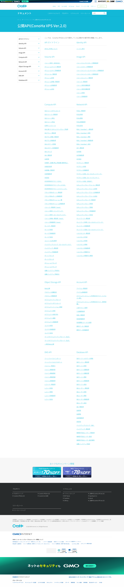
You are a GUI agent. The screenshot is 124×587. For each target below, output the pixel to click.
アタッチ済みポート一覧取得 (53, 192)
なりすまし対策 (75, 543)
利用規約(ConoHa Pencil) (102, 519)
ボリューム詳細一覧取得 (52, 82)
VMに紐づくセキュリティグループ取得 (56, 129)
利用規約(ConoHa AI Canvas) (88, 519)
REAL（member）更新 (83, 137)
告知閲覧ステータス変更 (84, 322)
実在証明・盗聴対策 (17, 543)
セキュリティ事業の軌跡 (86, 543)
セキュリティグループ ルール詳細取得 (88, 192)
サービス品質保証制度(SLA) (54, 521)
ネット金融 (79, 582)
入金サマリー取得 (82, 308)
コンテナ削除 (49, 325)
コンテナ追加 (49, 333)
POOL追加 (80, 125)
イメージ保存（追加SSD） (53, 63)
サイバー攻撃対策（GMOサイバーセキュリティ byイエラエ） (36, 543)
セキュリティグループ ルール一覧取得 (88, 185)
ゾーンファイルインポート (53, 358)
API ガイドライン (52, 42)
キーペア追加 (49, 237)
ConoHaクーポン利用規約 (52, 519)
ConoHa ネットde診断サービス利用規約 (70, 519)
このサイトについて (54, 13)
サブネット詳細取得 (83, 170)
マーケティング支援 (58, 582)
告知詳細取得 (81, 319)
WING (54, 6)
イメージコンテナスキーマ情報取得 (87, 63)
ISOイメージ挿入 (50, 118)
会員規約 (15, 519)
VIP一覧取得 (80, 148)
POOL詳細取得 (81, 122)
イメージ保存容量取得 (83, 85)
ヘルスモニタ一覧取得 (83, 233)
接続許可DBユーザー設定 (84, 436)
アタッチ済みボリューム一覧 (53, 200)
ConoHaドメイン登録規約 (24, 519)
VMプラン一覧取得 (50, 133)
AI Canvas (71, 6)
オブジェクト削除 (50, 311)
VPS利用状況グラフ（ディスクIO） (55, 185)
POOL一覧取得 (81, 111)
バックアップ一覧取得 (51, 248)
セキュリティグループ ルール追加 (87, 196)
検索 (104, 13)
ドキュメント (24, 13)
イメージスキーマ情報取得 (85, 67)
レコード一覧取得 (50, 384)
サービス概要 (100, 521)
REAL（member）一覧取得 (85, 129)
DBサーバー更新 (81, 377)
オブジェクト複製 (50, 318)
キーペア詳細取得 (50, 233)
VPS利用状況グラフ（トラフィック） (56, 189)
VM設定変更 (48, 166)
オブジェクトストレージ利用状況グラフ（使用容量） (91, 303)
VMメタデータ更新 (50, 144)
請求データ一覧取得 (83, 326)
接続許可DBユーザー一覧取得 (86, 433)
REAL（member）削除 (83, 133)
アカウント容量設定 (51, 292)
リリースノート (85, 13)
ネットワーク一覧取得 (83, 218)
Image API (81, 56)
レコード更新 (49, 392)
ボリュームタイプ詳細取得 (53, 70)
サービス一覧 (85, 6)
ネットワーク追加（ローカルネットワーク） (90, 230)
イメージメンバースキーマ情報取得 (87, 74)
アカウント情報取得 (51, 296)
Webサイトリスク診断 (59, 541)
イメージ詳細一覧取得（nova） (54, 218)
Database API (82, 352)
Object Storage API (53, 282)
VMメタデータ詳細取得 (52, 148)
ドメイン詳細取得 (50, 381)
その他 (100, 582)
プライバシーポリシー (75, 521)
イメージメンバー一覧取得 (85, 78)
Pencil (77, 6)
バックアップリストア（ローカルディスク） (58, 244)
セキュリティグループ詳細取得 (86, 211)
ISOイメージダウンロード (52, 111)
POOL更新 (80, 118)
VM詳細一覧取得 (50, 170)
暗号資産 (85, 582)
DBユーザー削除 (81, 392)
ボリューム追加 (49, 89)
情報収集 (73, 582)
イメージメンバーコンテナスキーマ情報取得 (90, 70)
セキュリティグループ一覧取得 (86, 200)
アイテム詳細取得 (82, 292)
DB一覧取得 (80, 407)
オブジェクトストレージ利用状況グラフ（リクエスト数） (91, 297)
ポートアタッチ (49, 256)
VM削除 (47, 159)
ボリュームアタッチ (51, 263)
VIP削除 (79, 152)
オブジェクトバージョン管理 (53, 307)
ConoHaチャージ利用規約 (38, 519)
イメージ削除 (81, 93)
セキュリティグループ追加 (85, 215)
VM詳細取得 (48, 174)
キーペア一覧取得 (50, 226)
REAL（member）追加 (83, 144)
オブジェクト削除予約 (51, 314)
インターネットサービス (18, 582)
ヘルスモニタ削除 (82, 241)
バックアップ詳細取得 (51, 252)
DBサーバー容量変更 (83, 373)
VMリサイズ (48, 152)
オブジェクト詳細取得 (51, 322)
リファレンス (75, 13)
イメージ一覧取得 (82, 82)
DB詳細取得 (80, 418)
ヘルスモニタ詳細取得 (83, 248)
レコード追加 (49, 399)
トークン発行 (81, 49)
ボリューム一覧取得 (51, 74)
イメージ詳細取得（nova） (53, 222)
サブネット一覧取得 (83, 163)
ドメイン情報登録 (50, 377)
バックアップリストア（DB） (86, 425)
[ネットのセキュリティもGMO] (14, 1)
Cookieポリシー (86, 521)
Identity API (81, 42)
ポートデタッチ (49, 259)
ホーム (19, 20)
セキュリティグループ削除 (85, 204)
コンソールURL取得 (51, 241)
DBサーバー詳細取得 (83, 381)
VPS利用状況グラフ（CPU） (53, 181)
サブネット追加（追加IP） (85, 181)
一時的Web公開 (49, 344)
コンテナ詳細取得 (50, 329)
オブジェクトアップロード (53, 300)
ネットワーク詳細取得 (83, 226)
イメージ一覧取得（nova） (53, 207)
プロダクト (65, 13)
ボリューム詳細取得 (51, 85)
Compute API (50, 104)
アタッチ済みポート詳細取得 (53, 196)
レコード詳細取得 (50, 396)
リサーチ (67, 582)
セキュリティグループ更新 (85, 207)
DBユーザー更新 (81, 396)
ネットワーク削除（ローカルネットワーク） (90, 222)
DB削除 (79, 410)
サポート (93, 6)
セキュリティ (50, 582)
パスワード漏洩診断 (47, 541)
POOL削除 (80, 114)
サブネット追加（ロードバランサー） (88, 178)
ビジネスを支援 (41, 582)
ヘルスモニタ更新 (82, 244)
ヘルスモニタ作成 (82, 237)
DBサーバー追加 (81, 384)
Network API (82, 104)
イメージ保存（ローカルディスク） (55, 215)
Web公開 (47, 288)
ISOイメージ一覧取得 (51, 114)
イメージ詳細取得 (82, 96)
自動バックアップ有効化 (52, 270)
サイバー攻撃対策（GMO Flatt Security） (61, 543)
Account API (82, 282)
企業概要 (93, 521)
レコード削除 (49, 388)
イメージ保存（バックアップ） (54, 211)
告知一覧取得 (81, 315)
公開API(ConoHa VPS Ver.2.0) (42, 20)
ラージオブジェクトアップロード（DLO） (57, 337)
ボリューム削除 (49, 78)
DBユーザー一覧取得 (83, 388)
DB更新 (79, 414)
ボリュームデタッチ (51, 267)
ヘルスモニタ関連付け (83, 252)
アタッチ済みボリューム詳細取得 (55, 204)
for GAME (64, 6)
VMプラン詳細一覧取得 (52, 137)
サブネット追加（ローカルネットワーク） (89, 174)
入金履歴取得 (81, 311)
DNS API (48, 352)
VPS (59, 6)
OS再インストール (50, 125)
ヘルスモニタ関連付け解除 (85, 256)
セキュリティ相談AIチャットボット (73, 541)
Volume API (49, 56)
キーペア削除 (49, 230)
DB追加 (79, 421)
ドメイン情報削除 (50, 370)
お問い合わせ (65, 521)
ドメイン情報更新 (50, 373)
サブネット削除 (81, 166)
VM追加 (47, 178)
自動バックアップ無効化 (52, 274)
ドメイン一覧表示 (50, 366)
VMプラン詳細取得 (50, 140)
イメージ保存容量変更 (83, 89)
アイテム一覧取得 (82, 288)
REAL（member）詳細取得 (85, 140)
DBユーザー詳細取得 (83, 399)
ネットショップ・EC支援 (30, 582)
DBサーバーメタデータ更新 (85, 358)
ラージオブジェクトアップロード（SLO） (57, 340)
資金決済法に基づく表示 (40, 521)
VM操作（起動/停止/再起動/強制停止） (56, 163)
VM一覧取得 (48, 155)
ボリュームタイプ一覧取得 (53, 67)
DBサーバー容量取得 (83, 370)
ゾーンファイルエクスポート (53, 362)
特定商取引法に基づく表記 (26, 521)
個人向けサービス (93, 582)
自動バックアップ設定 (83, 444)
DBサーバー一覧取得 (83, 362)
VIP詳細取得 (80, 155)
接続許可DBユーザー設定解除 (86, 440)
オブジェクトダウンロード (53, 303)
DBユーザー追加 (81, 403)
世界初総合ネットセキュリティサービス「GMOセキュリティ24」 (27, 541)
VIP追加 (79, 159)
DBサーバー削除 (81, 366)
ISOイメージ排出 (50, 122)
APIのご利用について (51, 49)
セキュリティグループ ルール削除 (87, 189)
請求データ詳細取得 (83, 330)
